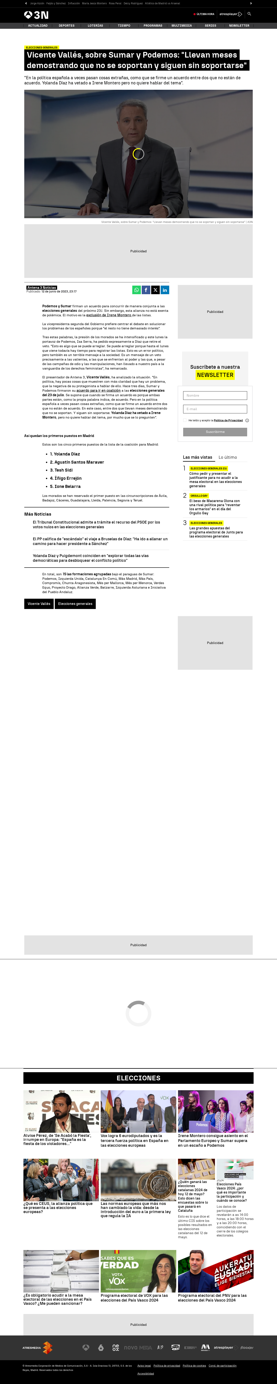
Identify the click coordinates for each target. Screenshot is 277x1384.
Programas (153, 25)
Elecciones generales (75, 604)
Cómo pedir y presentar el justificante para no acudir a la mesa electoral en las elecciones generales (215, 480)
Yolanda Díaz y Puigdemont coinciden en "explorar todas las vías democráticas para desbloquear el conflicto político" (91, 558)
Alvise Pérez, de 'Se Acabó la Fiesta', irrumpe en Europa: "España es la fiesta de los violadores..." (57, 1139)
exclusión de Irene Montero (109, 315)
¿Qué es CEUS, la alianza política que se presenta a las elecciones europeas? (58, 1207)
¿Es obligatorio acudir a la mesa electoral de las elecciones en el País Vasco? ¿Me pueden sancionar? (57, 1299)
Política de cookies (194, 1365)
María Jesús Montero (94, 3)
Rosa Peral (115, 3)
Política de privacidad (167, 1365)
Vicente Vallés (39, 604)
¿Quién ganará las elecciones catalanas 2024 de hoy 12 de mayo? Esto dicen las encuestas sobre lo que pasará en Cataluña (193, 1196)
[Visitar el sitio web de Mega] (145, 1347)
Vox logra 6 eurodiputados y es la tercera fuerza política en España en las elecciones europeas (135, 1140)
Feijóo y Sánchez (56, 3)
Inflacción (74, 3)
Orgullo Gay (199, 495)
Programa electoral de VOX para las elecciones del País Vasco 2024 (134, 1298)
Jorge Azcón (37, 3)
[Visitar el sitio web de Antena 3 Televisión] (85, 1347)
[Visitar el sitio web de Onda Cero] (175, 1347)
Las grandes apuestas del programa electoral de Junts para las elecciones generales (216, 532)
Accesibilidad (145, 1373)
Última (205, 14)
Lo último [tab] (228, 457)
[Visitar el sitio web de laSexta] (100, 1347)
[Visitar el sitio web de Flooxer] (246, 1347)
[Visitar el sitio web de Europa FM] (190, 1347)
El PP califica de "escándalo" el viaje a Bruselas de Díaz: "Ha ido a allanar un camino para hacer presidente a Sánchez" (100, 541)
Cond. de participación (223, 1365)
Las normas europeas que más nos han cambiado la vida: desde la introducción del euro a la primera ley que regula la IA (136, 1209)
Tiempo (124, 25)
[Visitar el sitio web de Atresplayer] (226, 1347)
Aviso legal (144, 1365)
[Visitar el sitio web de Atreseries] (160, 1347)
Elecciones (138, 1078)
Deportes (67, 25)
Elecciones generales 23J (209, 468)
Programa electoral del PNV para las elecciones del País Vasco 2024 (212, 1298)
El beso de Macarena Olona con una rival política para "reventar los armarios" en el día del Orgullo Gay (214, 507)
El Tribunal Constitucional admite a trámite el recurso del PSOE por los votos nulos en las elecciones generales (96, 525)
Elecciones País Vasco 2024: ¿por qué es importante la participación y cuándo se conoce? (232, 1192)
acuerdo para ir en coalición (98, 390)
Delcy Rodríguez (133, 3)
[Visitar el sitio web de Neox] (115, 1347)
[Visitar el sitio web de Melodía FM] (205, 1347)
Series (210, 25)
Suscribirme (215, 432)
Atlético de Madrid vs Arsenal (162, 3)
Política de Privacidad (228, 420)
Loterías (95, 25)
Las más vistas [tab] (197, 457)
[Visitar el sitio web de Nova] (130, 1347)
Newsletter (239, 25)
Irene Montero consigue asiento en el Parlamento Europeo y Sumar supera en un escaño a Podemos (213, 1140)
